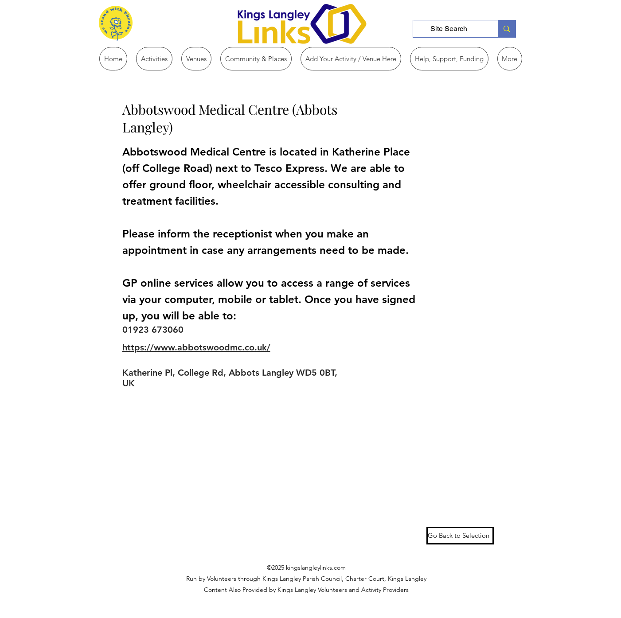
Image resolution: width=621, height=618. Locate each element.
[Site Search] (449, 28)
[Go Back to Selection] (460, 535)
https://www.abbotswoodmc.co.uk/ (196, 347)
